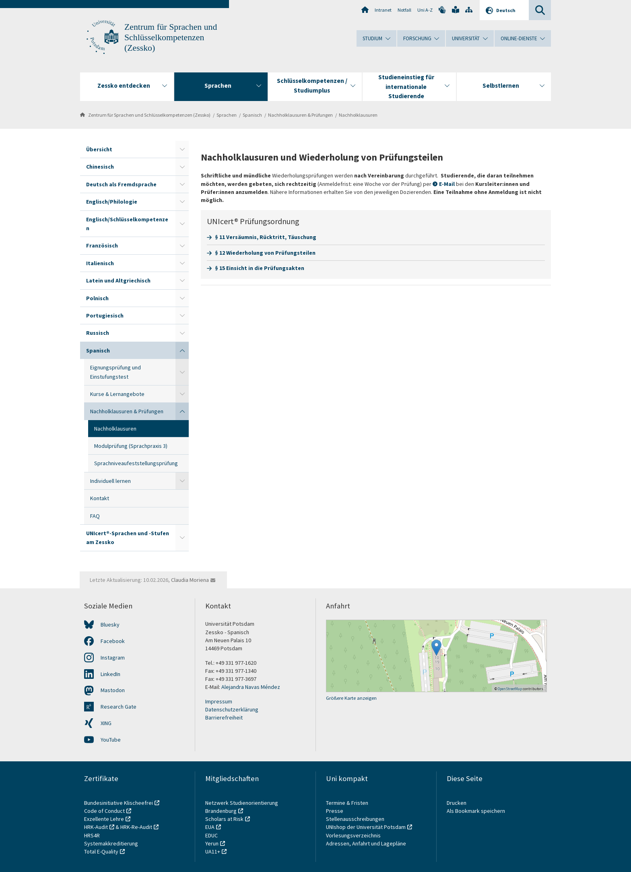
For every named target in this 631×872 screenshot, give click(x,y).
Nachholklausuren (358, 115)
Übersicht (99, 149)
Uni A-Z (425, 10)
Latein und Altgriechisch (118, 280)
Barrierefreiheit (224, 717)
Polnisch (97, 298)
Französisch (102, 245)
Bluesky (110, 624)
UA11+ (212, 851)
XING (106, 723)
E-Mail (447, 184)
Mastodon (113, 690)
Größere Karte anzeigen (351, 698)
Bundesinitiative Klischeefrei (118, 802)
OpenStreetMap (510, 688)
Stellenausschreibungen (355, 819)
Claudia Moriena (190, 579)
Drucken (456, 802)
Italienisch (100, 263)
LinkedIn (110, 674)
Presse (335, 810)
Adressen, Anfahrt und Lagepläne (366, 843)
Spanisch (252, 115)
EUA (209, 827)
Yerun (212, 843)
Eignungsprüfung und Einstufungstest (115, 372)
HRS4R (92, 835)
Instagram (113, 657)
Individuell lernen (110, 480)
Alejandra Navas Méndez (250, 687)
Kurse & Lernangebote (117, 394)
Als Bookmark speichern (476, 810)
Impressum (218, 701)
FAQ (95, 515)
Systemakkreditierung (111, 843)
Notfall (404, 10)
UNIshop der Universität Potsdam (366, 827)
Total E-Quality (101, 851)
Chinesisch (100, 166)
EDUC (211, 835)
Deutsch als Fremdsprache (121, 184)
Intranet (383, 10)
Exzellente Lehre (104, 819)
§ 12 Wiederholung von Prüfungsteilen (265, 252)
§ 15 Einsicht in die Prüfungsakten (259, 268)
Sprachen (227, 115)
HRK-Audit (96, 827)
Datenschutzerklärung (231, 709)
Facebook (113, 641)
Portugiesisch (105, 315)
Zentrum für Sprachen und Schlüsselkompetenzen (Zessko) (170, 37)
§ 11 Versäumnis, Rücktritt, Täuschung (265, 237)
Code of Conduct (104, 810)
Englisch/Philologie (111, 201)
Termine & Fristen (347, 802)
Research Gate (118, 706)
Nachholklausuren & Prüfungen (300, 115)
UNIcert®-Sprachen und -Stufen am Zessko (127, 538)
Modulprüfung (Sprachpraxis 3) (130, 445)
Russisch (97, 332)
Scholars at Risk (224, 819)
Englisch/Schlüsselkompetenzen (127, 224)
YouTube (111, 739)
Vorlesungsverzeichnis (354, 835)
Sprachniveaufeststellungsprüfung (136, 463)
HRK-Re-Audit (136, 827)
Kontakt (99, 498)
